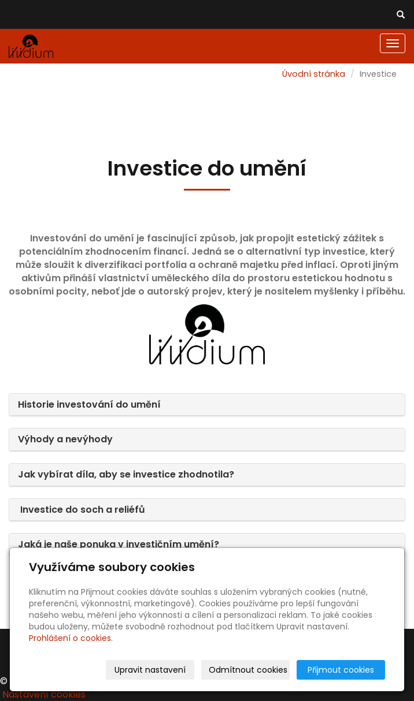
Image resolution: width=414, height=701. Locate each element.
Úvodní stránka (313, 74)
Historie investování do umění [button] (90, 404)
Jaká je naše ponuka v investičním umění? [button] (118, 544)
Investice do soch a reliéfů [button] (81, 509)
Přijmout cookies (341, 670)
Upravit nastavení (150, 670)
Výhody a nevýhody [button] (66, 439)
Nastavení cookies (44, 694)
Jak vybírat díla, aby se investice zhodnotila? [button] (126, 474)
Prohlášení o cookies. (71, 638)
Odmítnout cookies (248, 670)
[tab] (207, 405)
